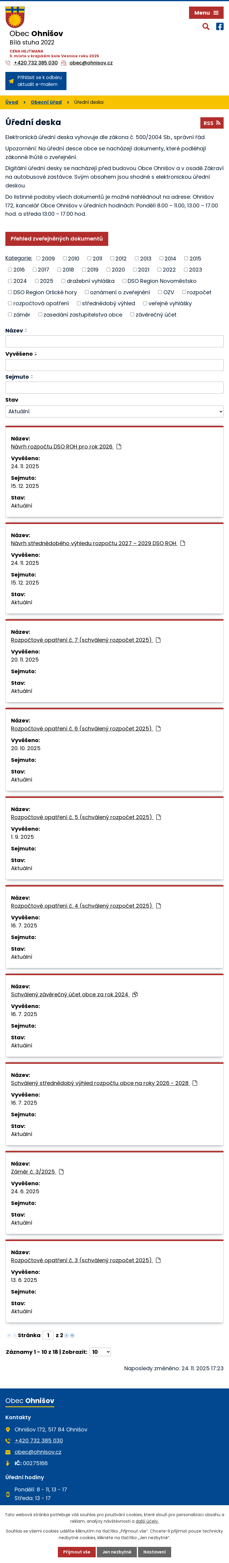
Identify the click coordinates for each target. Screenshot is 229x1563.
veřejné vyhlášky (170, 303)
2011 (97, 258)
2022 (169, 269)
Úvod (11, 102)
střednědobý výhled (108, 303)
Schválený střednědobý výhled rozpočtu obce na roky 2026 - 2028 (104, 1083)
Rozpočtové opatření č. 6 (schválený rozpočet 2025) (85, 728)
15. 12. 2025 (25, 486)
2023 (195, 269)
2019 (92, 269)
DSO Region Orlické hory (45, 292)
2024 (20, 281)
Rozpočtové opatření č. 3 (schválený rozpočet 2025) (85, 1260)
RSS (212, 123)
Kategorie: (18, 258)
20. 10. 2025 (26, 748)
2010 (73, 258)
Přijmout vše (76, 1552)
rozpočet (199, 292)
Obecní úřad (46, 102)
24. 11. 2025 (25, 466)
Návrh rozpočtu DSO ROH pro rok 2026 (66, 446)
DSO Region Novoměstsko (162, 281)
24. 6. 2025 (25, 1191)
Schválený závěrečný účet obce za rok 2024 (74, 994)
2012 (121, 258)
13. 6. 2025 (24, 1280)
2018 (68, 269)
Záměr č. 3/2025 (37, 1171)
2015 (195, 258)
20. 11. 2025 (25, 659)
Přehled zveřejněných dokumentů (57, 238)
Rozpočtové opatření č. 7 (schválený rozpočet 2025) (85, 640)
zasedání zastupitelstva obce (83, 314)
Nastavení (154, 1552)
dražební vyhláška (90, 281)
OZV (168, 292)
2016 (19, 269)
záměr (21, 314)
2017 (43, 269)
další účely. (147, 1521)
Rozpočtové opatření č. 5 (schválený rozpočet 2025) (86, 817)
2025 (46, 281)
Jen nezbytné (116, 1552)
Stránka (29, 1335)
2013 (145, 258)
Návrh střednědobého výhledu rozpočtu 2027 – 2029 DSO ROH (98, 543)
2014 (170, 258)
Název (14, 330)
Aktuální (21, 505)
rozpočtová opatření (41, 303)
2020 (118, 269)
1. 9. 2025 (22, 837)
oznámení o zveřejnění (120, 292)
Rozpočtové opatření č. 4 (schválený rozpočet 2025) (86, 906)
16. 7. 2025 (24, 925)
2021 (143, 269)
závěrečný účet (156, 314)
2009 (48, 258)
